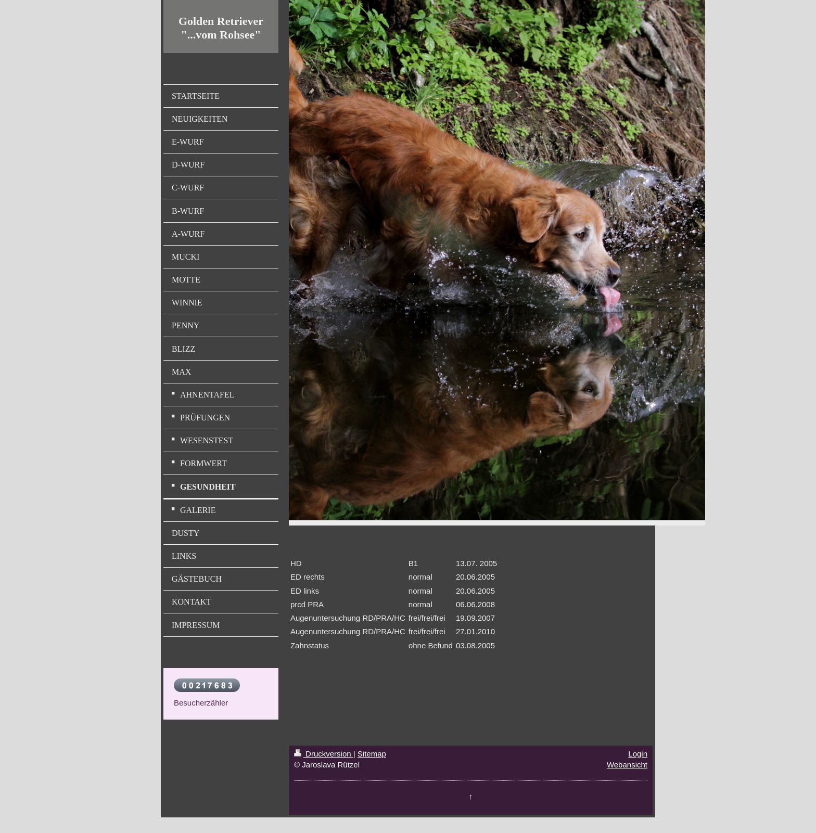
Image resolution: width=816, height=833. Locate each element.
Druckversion (323, 753)
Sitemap (372, 753)
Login (637, 753)
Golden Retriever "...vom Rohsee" (220, 28)
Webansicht (627, 764)
